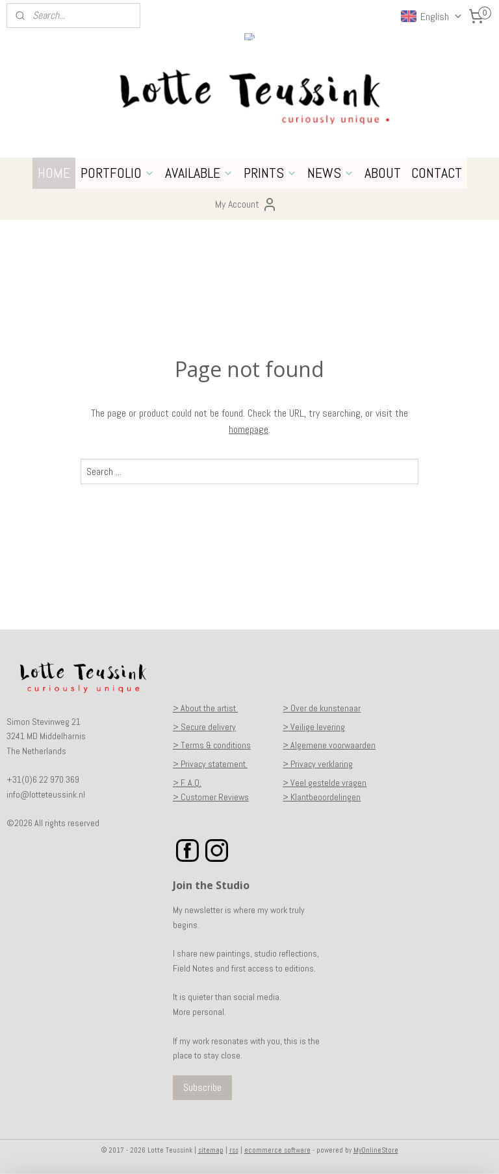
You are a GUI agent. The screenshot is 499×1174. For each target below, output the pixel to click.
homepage (248, 429)
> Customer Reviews (211, 797)
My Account (246, 204)
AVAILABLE (199, 173)
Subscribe (202, 1087)
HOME (54, 173)
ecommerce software (277, 1150)
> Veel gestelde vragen (324, 783)
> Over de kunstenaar (322, 708)
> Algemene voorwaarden (329, 745)
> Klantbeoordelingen (322, 797)
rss (233, 1150)
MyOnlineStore (375, 1150)
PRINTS (270, 173)
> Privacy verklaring (318, 764)
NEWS (330, 173)
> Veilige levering (314, 727)
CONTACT (436, 173)
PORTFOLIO (118, 173)
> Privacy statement (210, 764)
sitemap (211, 1150)
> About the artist (205, 708)
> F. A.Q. (187, 783)
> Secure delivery (204, 727)
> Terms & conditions (212, 745)
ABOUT (383, 173)
